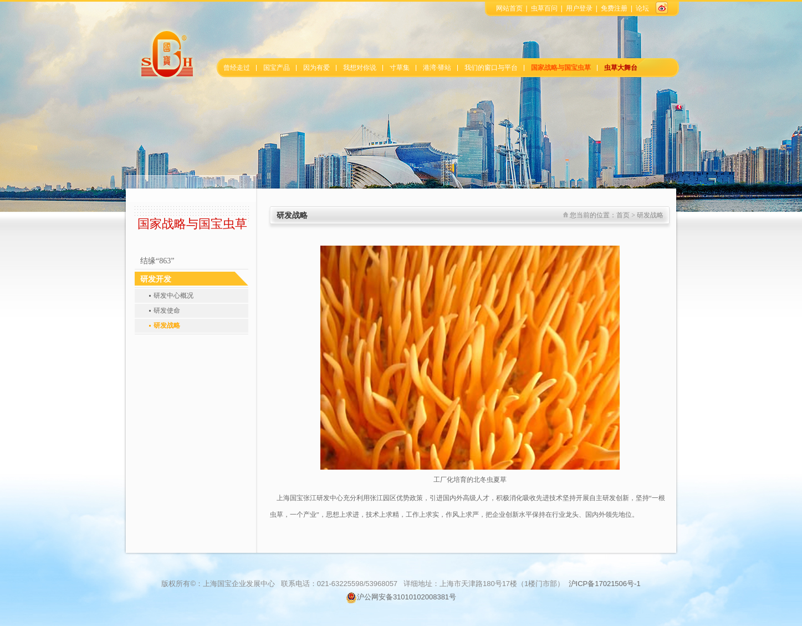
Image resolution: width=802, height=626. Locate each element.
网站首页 (509, 8)
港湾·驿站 (437, 68)
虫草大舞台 (620, 68)
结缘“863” (157, 261)
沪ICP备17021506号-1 (605, 583)
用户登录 (579, 8)
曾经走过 (236, 68)
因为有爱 (316, 68)
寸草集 (400, 68)
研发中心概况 (173, 295)
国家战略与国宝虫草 (561, 68)
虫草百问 (544, 8)
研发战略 (167, 325)
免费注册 (614, 8)
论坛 (642, 8)
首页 (623, 215)
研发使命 (167, 310)
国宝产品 (276, 68)
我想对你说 (359, 68)
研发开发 (155, 279)
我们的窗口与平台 (491, 68)
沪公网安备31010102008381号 (401, 597)
